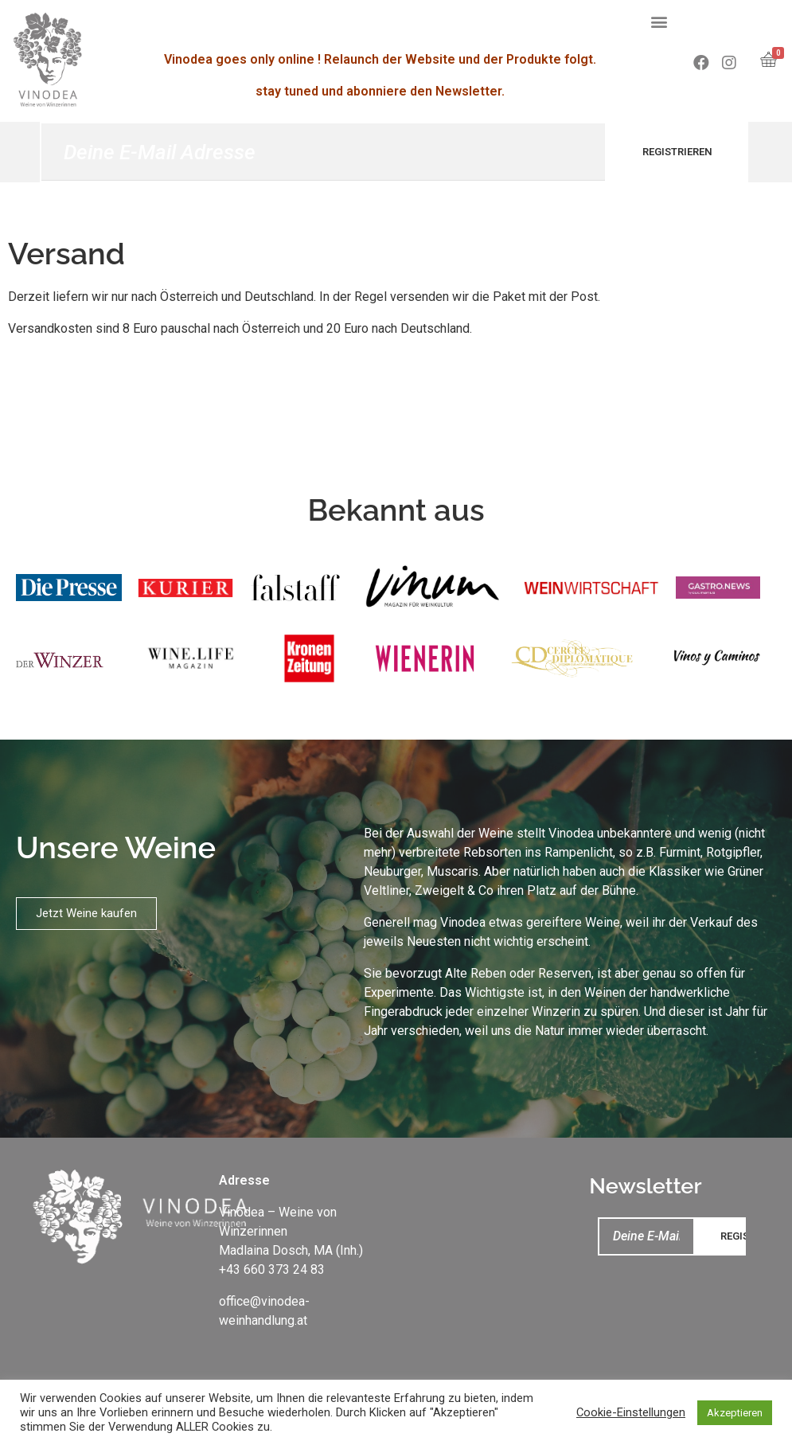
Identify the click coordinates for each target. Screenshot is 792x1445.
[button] (659, 21)
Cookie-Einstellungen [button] (630, 1412)
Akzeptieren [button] (735, 1413)
